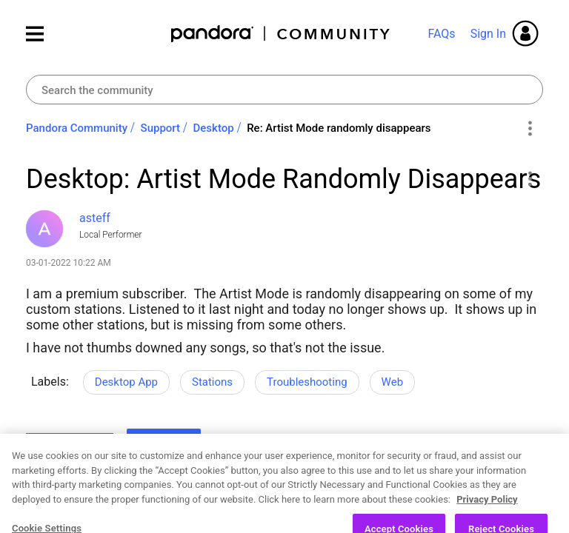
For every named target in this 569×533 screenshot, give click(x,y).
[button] (529, 178)
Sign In (488, 34)
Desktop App (126, 382)
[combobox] (284, 89)
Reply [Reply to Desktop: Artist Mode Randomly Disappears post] (164, 443)
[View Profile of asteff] (94, 218)
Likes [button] (51, 445)
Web (392, 382)
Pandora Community (281, 33)
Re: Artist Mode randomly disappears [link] (338, 128)
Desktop (213, 128)
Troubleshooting (307, 382)
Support (160, 128)
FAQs (441, 34)
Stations (212, 382)
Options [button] (529, 129)
